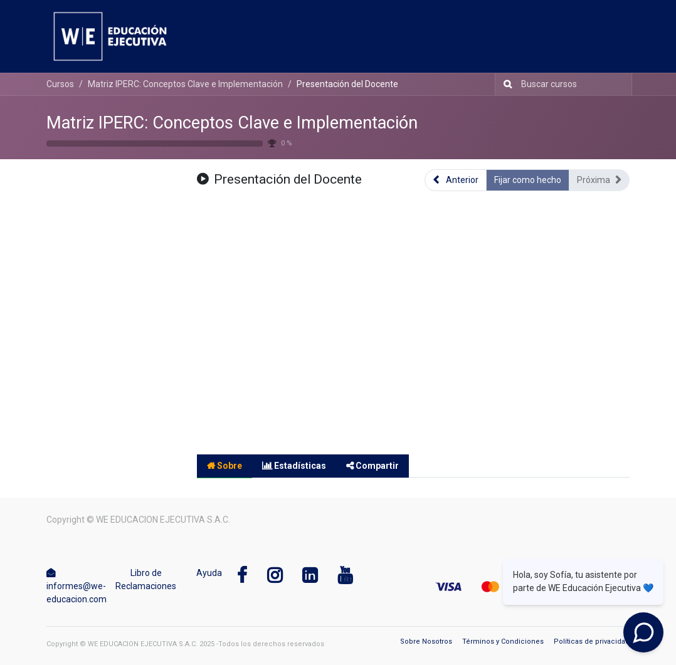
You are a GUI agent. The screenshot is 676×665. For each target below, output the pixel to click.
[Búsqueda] (505, 84)
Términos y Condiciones (503, 641)
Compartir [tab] (372, 466)
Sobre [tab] (224, 466)
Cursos (60, 84)
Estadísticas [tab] (294, 466)
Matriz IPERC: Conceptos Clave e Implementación (232, 123)
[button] (456, 180)
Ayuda (209, 573)
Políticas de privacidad (592, 641)
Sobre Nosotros (426, 641)
